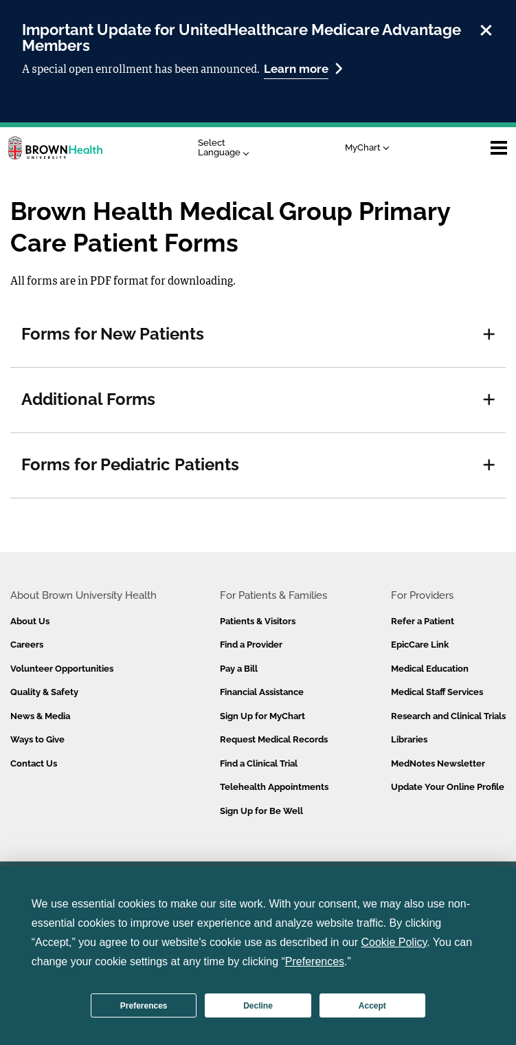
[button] (489, 334)
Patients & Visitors (257, 621)
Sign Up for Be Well (261, 811)
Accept (372, 1006)
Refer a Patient (422, 621)
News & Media (40, 716)
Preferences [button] (314, 961)
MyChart (367, 147)
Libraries (409, 739)
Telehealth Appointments (274, 787)
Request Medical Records (274, 739)
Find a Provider (251, 644)
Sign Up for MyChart (262, 716)
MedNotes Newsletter (438, 763)
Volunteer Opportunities (61, 668)
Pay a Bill (239, 668)
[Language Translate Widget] (227, 148)
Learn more (303, 68)
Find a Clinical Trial (259, 763)
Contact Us (33, 763)
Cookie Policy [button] (394, 942)
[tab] (258, 334)
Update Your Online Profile (447, 787)
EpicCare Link (420, 644)
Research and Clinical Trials (448, 716)
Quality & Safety (44, 692)
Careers (26, 644)
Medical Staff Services (437, 692)
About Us (29, 621)
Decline (258, 1006)
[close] (486, 28)
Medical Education (430, 668)
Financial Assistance (262, 692)
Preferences (144, 1006)
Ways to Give (37, 739)
